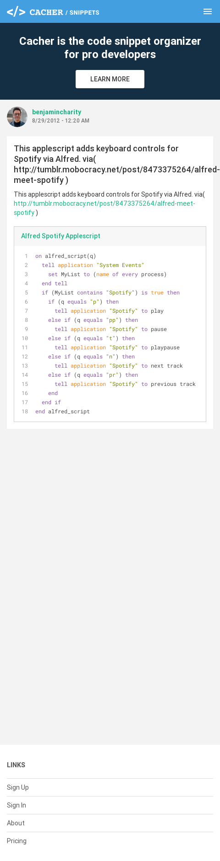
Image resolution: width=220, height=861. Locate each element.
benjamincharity (56, 112)
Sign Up (18, 787)
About (16, 823)
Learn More (110, 79)
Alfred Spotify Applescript (60, 236)
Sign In (16, 805)
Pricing (17, 841)
